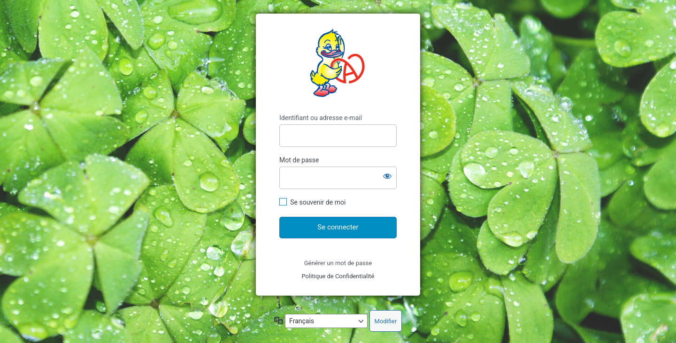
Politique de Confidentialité (337, 276)
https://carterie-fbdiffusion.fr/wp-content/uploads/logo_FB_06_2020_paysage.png (338, 63)
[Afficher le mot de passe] (387, 176)
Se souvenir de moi (318, 202)
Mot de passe (299, 160)
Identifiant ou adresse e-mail (320, 118)
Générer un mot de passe (338, 263)
